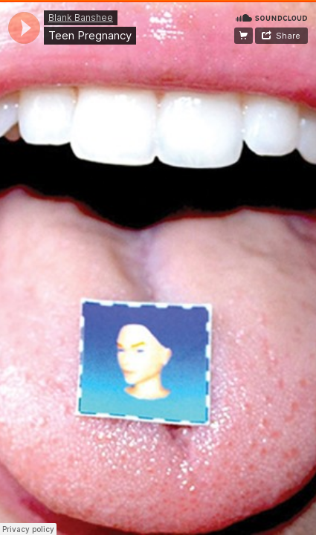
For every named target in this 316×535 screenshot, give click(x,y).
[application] (24, 28)
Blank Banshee (80, 17)
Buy (243, 35)
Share (288, 35)
